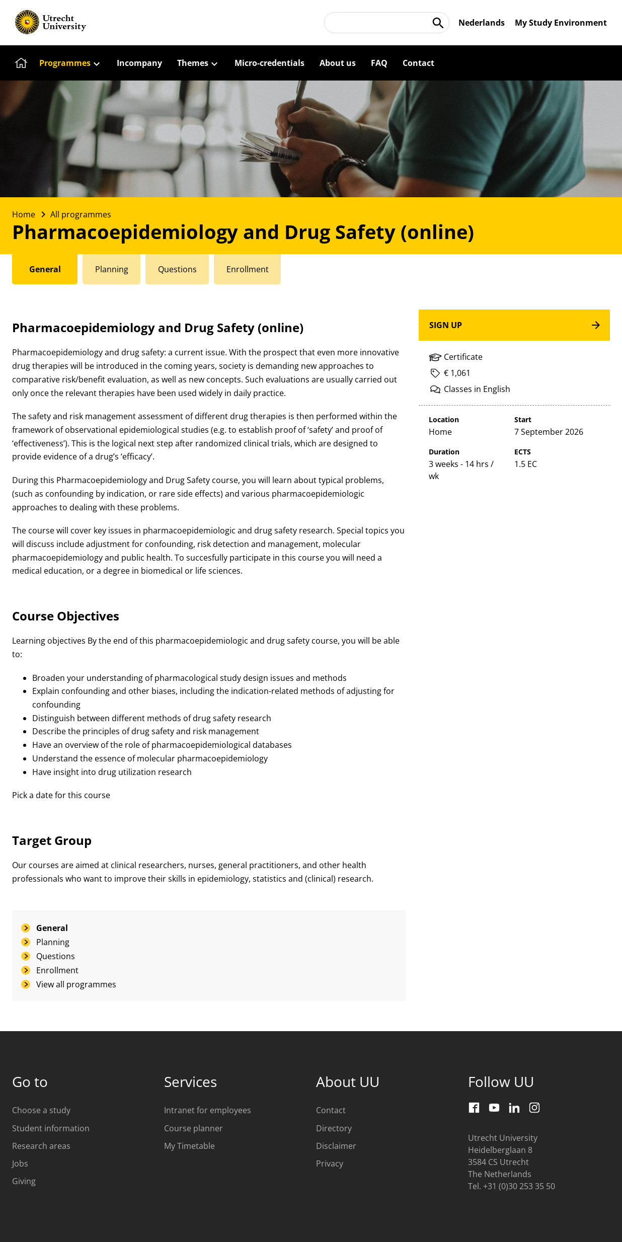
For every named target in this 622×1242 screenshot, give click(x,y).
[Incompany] (139, 63)
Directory (334, 1128)
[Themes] (198, 63)
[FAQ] (379, 63)
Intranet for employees (207, 1110)
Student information (51, 1128)
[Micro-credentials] (269, 63)
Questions (55, 956)
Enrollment (57, 970)
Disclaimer (336, 1145)
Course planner (193, 1128)
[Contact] (418, 63)
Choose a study (41, 1110)
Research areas (41, 1145)
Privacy (329, 1163)
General (52, 928)
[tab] (45, 269)
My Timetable (189, 1145)
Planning (52, 942)
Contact (331, 1110)
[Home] (20, 63)
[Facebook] (474, 1108)
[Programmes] (70, 63)
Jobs (20, 1163)
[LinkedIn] (514, 1108)
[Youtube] (494, 1108)
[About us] (337, 63)
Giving (24, 1181)
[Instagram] (534, 1108)
